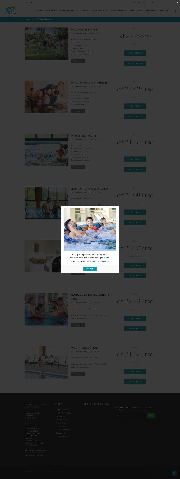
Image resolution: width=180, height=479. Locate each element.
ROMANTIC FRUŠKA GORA (89, 188)
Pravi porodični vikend (89, 82)
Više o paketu (77, 61)
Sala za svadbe (61, 433)
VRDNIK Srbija (97, 417)
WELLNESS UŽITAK (84, 347)
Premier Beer (60, 426)
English (29, 2)
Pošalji (151, 415)
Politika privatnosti (62, 410)
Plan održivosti (61, 416)
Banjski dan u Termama (89, 241)
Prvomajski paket (85, 29)
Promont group (61, 420)
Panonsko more (83, 135)
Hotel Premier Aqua (63, 436)
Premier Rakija (61, 423)
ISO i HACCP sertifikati (64, 413)
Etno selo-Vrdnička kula (64, 430)
